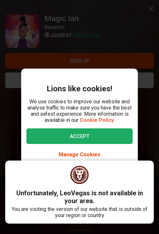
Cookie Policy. (97, 120)
